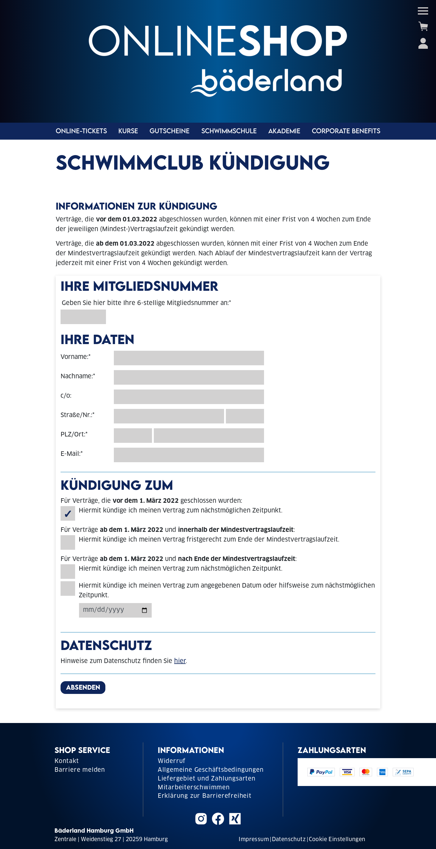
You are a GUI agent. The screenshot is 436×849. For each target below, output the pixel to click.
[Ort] (209, 435)
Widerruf (172, 761)
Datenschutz (289, 839)
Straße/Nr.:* (77, 416)
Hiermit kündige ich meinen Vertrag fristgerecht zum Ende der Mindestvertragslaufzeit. (209, 540)
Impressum (254, 839)
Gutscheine (170, 132)
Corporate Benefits (346, 132)
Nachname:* (78, 377)
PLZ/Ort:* (74, 435)
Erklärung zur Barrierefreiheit (205, 796)
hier (180, 661)
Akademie (284, 132)
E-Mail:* (72, 454)
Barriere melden (79, 770)
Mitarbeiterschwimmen (194, 788)
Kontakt (66, 761)
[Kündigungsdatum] (115, 610)
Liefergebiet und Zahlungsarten (207, 779)
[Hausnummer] (245, 416)
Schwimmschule (229, 132)
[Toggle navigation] (423, 11)
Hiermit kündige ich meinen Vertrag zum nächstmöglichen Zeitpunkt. (180, 511)
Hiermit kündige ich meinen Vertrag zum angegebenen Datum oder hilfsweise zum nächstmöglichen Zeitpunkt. (227, 591)
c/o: (66, 396)
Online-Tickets (81, 132)
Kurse (128, 132)
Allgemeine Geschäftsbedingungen (211, 770)
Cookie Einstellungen (337, 839)
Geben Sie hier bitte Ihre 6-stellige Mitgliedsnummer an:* (146, 303)
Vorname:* (76, 357)
